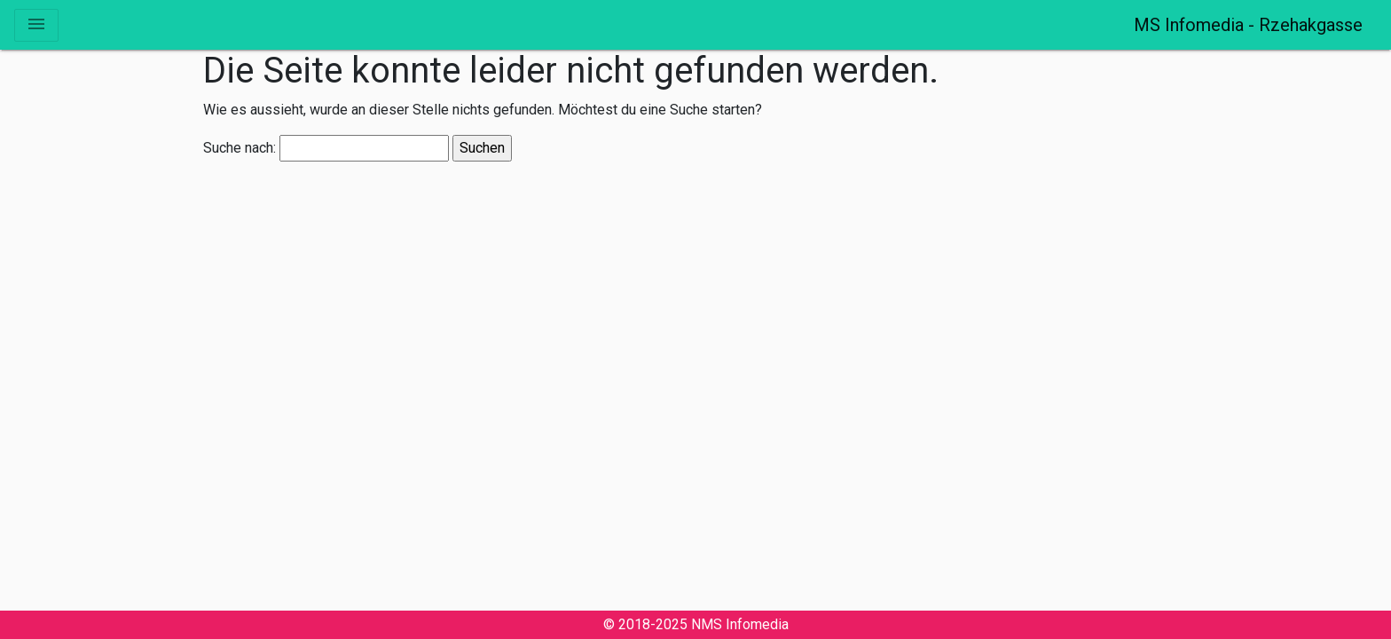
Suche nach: (239, 148)
